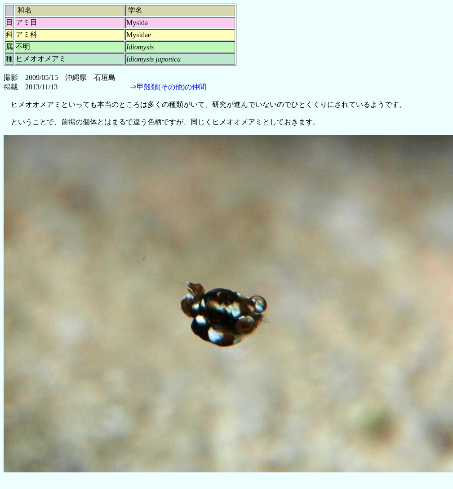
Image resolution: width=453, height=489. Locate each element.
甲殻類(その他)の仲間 (171, 87)
